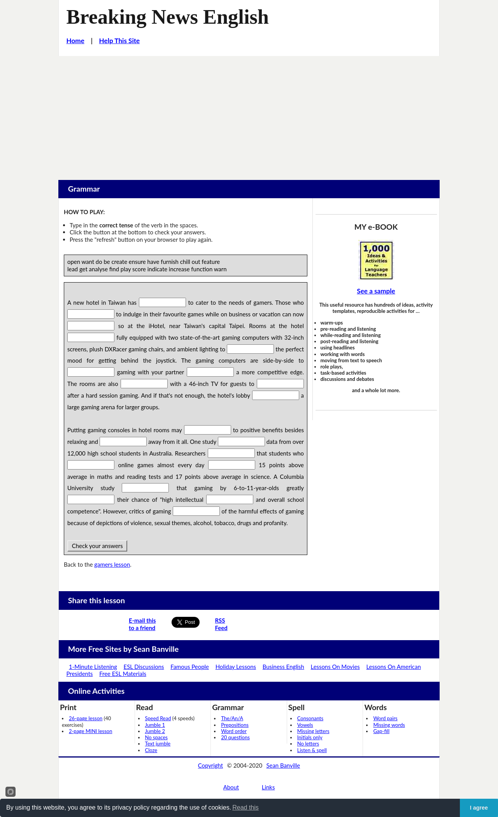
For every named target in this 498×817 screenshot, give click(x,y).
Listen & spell (312, 750)
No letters (308, 743)
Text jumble (158, 743)
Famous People (189, 666)
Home (75, 41)
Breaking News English (168, 16)
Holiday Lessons (236, 666)
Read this (245, 807)
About (231, 787)
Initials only (310, 737)
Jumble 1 (155, 725)
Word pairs (385, 718)
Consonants (310, 718)
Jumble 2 (155, 731)
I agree (479, 808)
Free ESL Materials (122, 673)
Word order (234, 731)
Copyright (210, 765)
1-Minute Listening (93, 666)
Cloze (151, 750)
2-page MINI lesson (90, 731)
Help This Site (119, 41)
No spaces (156, 737)
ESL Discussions (144, 666)
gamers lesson (112, 564)
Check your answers (97, 545)
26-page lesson (85, 718)
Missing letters (313, 731)
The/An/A (232, 718)
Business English (283, 666)
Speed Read (158, 718)
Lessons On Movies (335, 666)
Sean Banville (283, 765)
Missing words (389, 725)
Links (268, 787)
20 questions (235, 737)
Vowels (305, 725)
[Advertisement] (249, 114)
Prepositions (235, 725)
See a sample (376, 291)
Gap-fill (381, 731)
